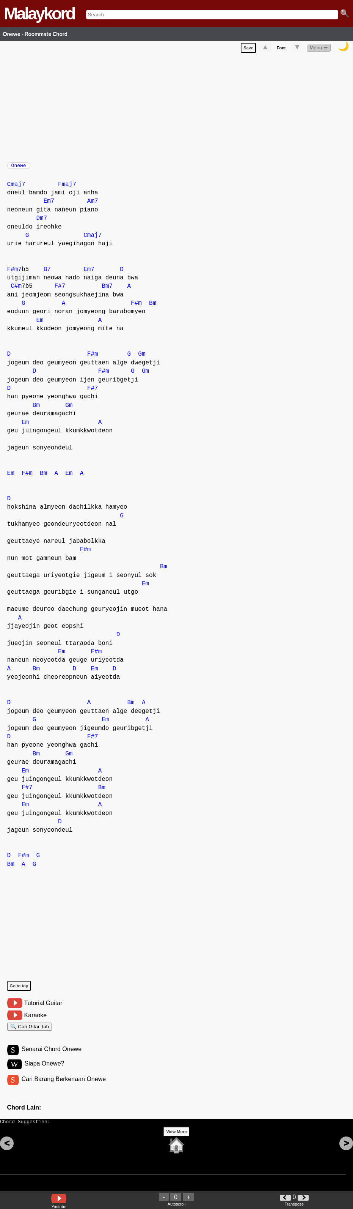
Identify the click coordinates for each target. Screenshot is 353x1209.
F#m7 (14, 273)
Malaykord (39, 13)
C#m (16, 290)
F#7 (59, 290)
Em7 (49, 205)
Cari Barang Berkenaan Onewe (64, 1087)
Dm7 (41, 222)
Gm (141, 358)
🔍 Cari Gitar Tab (29, 1031)
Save (248, 49)
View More (176, 1143)
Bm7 (107, 290)
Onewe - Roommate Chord (35, 34)
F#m (136, 307)
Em (39, 324)
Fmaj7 (67, 188)
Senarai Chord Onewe (52, 1056)
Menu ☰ (318, 49)
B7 (47, 273)
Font (281, 49)
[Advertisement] (180, 107)
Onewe (18, 167)
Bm (152, 307)
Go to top (19, 989)
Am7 (92, 205)
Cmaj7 (16, 188)
